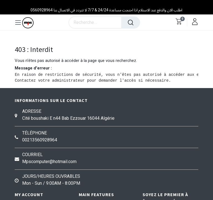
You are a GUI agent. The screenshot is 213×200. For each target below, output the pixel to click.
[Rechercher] (130, 22)
